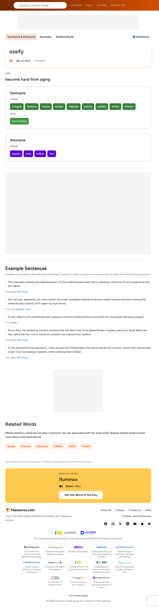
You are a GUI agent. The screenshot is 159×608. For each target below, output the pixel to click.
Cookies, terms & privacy (136, 516)
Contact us (135, 510)
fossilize (32, 106)
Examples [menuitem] (45, 36)
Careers (119, 510)
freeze (46, 106)
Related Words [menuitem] (64, 36)
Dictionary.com (152, 5)
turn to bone (19, 121)
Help (148, 510)
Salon (14, 322)
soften (40, 153)
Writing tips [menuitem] (118, 5)
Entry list (106, 510)
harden (59, 106)
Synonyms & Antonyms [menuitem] (21, 36)
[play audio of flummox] (61, 486)
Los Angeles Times (21, 309)
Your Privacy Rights (78, 595)
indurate (74, 106)
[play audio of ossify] (11, 61)
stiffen (115, 106)
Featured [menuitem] (76, 5)
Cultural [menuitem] (102, 5)
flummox (68, 479)
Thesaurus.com (7, 5)
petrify (88, 106)
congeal (17, 106)
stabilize (58, 446)
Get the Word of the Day (80, 495)
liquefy (16, 153)
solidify (102, 106)
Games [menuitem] (89, 5)
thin (51, 153)
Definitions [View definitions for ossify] (142, 36)
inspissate (42, 446)
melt (28, 153)
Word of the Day (68, 474)
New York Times (19, 291)
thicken (129, 106)
